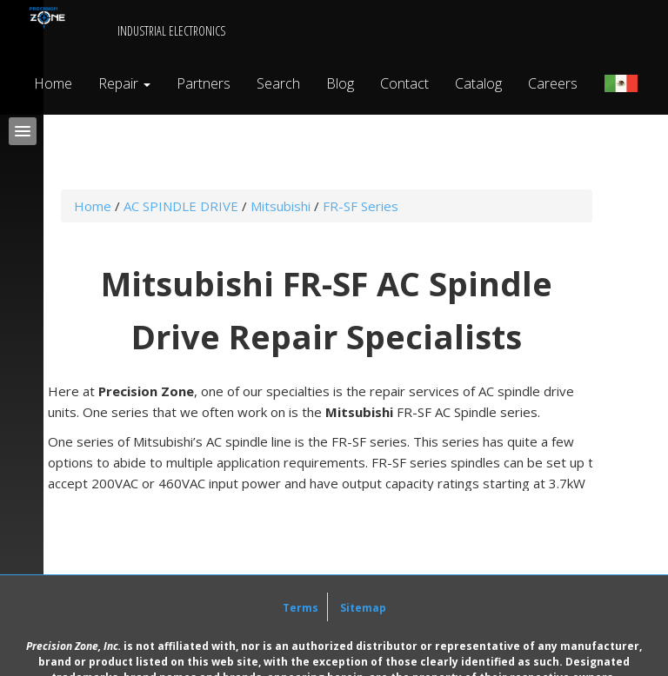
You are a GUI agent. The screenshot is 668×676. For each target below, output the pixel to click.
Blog (340, 83)
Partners (203, 83)
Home (53, 83)
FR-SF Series (360, 206)
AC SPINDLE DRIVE (181, 206)
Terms (300, 607)
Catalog (478, 83)
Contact (404, 83)
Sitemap (363, 607)
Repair (124, 83)
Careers (553, 83)
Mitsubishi (280, 206)
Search (278, 83)
